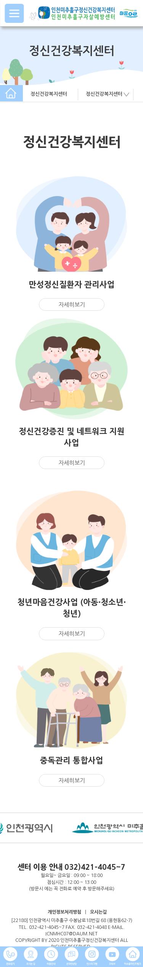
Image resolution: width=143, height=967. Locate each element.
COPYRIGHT (27, 940)
